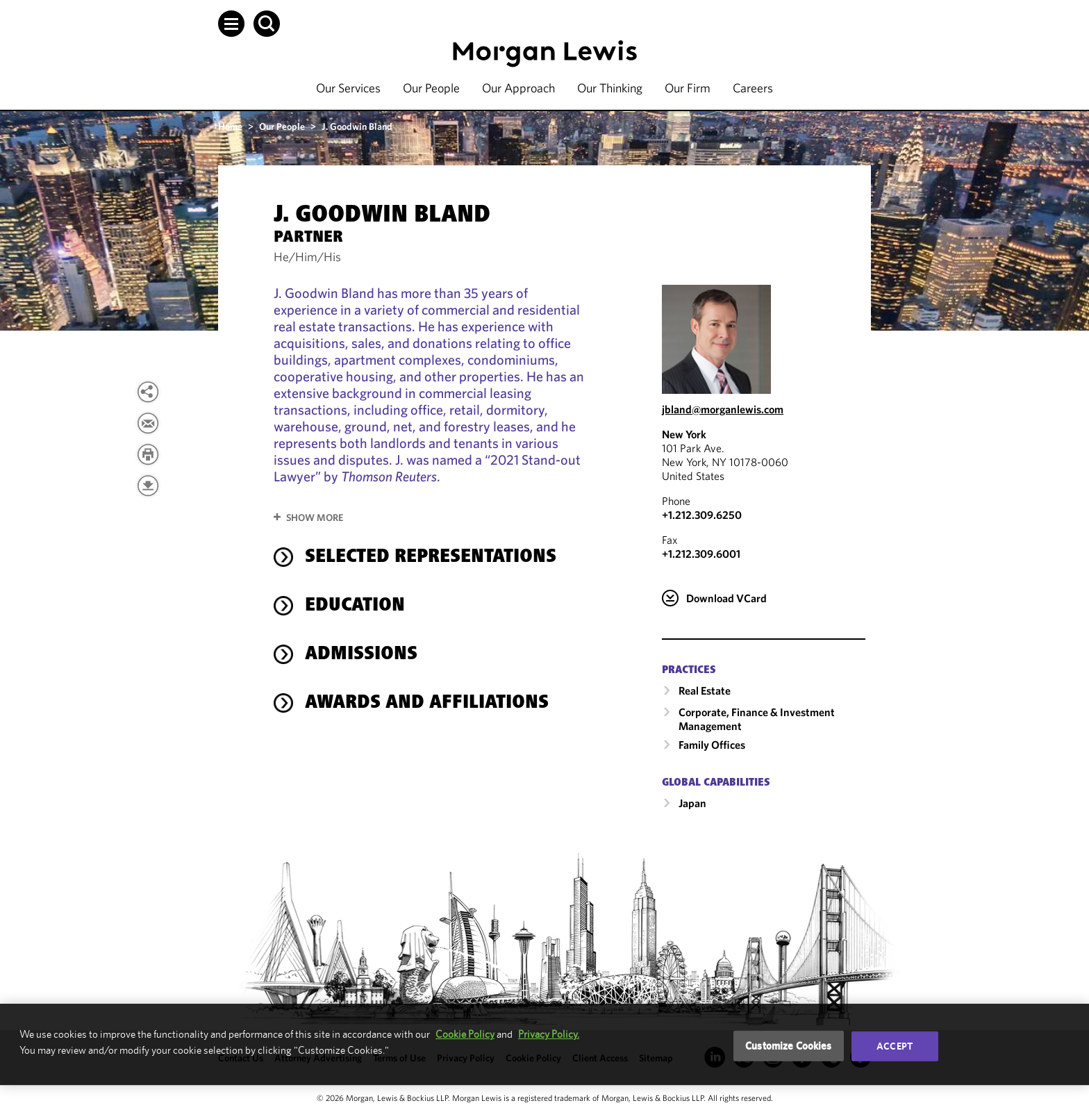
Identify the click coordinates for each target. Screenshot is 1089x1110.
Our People (431, 88)
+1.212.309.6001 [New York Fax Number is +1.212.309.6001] (701, 554)
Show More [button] (314, 517)
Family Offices (712, 745)
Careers (753, 88)
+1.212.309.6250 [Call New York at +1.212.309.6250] (702, 515)
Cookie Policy (464, 1034)
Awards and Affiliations (427, 703)
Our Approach (518, 88)
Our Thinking (609, 88)
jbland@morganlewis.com (722, 409)
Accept (894, 1046)
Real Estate (705, 690)
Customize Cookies (788, 1045)
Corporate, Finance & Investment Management (757, 719)
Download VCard (726, 598)
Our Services (348, 88)
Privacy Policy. (548, 1034)
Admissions (361, 655)
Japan (692, 803)
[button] (231, 23)
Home (230, 126)
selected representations (430, 558)
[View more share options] (148, 391)
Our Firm (687, 88)
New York (684, 434)
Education (355, 606)
